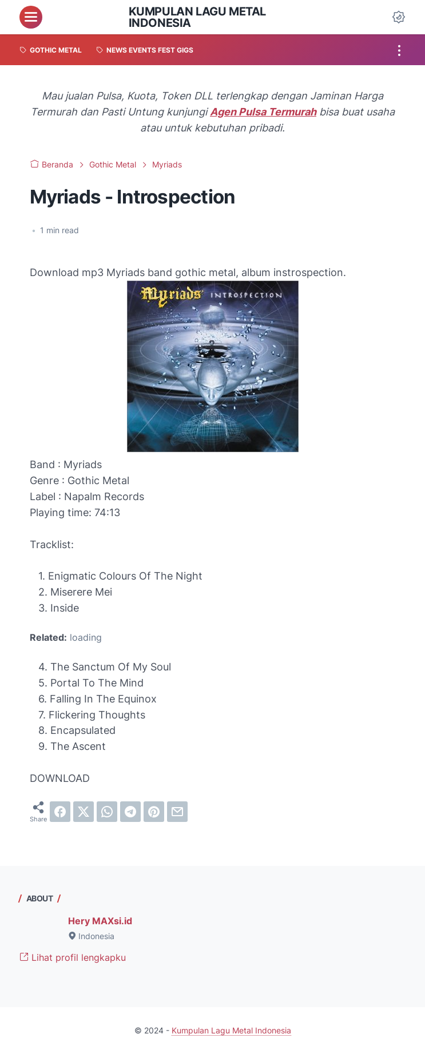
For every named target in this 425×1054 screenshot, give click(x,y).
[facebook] (60, 811)
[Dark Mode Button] (399, 17)
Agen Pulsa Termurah (263, 112)
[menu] (30, 17)
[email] (177, 811)
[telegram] (130, 811)
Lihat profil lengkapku (72, 957)
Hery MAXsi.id (100, 921)
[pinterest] (154, 811)
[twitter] (83, 811)
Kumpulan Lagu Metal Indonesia (197, 17)
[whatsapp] (107, 811)
